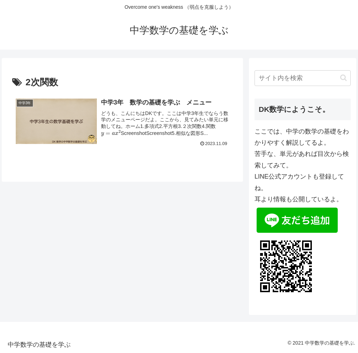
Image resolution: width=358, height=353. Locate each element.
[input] (302, 78)
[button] (343, 78)
